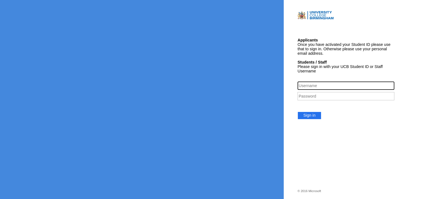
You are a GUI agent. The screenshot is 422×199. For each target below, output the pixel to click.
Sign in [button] (309, 115)
